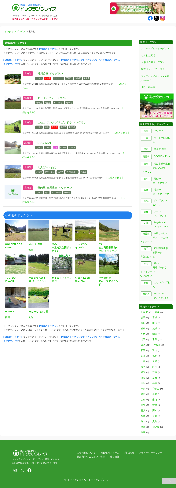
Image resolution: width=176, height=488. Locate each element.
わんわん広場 (148, 55)
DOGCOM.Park (162, 156)
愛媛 (146, 164)
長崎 (154, 416)
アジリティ (58, 78)
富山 (154, 350)
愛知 (146, 131)
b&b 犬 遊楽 (160, 149)
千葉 (154, 339)
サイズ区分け (72, 172)
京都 (146, 263)
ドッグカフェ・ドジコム (52, 98)
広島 (143, 399)
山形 (154, 323)
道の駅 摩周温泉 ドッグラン (54, 187)
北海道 (28, 73)
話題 (55, 147)
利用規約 (129, 452)
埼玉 (143, 339)
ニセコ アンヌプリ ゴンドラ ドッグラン (61, 122)
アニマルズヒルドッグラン (155, 48)
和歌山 (155, 388)
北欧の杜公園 (148, 87)
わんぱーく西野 (47, 167)
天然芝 (69, 78)
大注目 (48, 78)
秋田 (143, 323)
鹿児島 (146, 156)
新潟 (143, 350)
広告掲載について (86, 452)
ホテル (48, 147)
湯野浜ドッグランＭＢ (152, 69)
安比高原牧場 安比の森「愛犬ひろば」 (154, 252)
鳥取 (154, 394)
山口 (154, 399)
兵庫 (146, 212)
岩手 (146, 248)
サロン (72, 147)
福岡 (146, 190)
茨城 (146, 201)
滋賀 (143, 377)
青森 (157, 312)
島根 (143, 394)
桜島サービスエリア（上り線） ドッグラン (155, 237)
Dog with (158, 130)
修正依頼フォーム (110, 452)
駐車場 (87, 78)
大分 (154, 421)
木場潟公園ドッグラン (152, 62)
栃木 (143, 334)
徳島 (146, 282)
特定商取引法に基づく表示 (91, 456)
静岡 (154, 366)
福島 (143, 328)
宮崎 (143, 427)
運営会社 (114, 456)
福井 (154, 356)
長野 (146, 179)
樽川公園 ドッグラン (50, 73)
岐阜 (143, 366)
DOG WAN (44, 142)
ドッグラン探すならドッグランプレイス (89, 480)
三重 (154, 372)
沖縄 (143, 432)
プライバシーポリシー (150, 452)
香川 (143, 410)
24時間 (78, 78)
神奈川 (146, 293)
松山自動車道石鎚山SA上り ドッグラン (155, 167)
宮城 (154, 317)
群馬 (154, 334)
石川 (143, 356)
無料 (47, 127)
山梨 (146, 138)
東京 (143, 345)
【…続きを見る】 (120, 132)
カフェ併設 (58, 103)
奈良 (143, 388)
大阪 (146, 222)
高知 (154, 410)
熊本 (146, 149)
